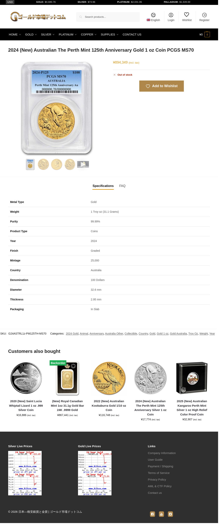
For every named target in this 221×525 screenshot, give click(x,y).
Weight (203, 333)
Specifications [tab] (103, 186)
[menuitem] (153, 16)
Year (212, 333)
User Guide (155, 459)
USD (10, 2)
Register (204, 17)
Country (143, 333)
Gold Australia (178, 333)
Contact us (155, 492)
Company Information (162, 453)
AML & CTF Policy (160, 486)
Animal (84, 333)
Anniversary (96, 333)
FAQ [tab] (122, 186)
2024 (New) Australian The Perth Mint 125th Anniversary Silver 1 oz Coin (150, 407)
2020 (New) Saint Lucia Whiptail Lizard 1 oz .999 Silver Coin (26, 405)
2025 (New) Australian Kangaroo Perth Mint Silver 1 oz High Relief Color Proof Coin (192, 407)
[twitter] (170, 512)
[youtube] (161, 512)
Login (171, 17)
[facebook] (152, 512)
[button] (204, 34)
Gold (152, 333)
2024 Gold (72, 333)
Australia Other (114, 333)
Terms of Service (159, 473)
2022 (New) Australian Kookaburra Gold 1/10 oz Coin (109, 405)
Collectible (131, 333)
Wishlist (187, 17)
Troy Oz (193, 333)
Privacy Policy (157, 479)
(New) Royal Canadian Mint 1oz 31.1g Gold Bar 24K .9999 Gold (67, 405)
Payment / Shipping (160, 466)
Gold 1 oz (162, 333)
